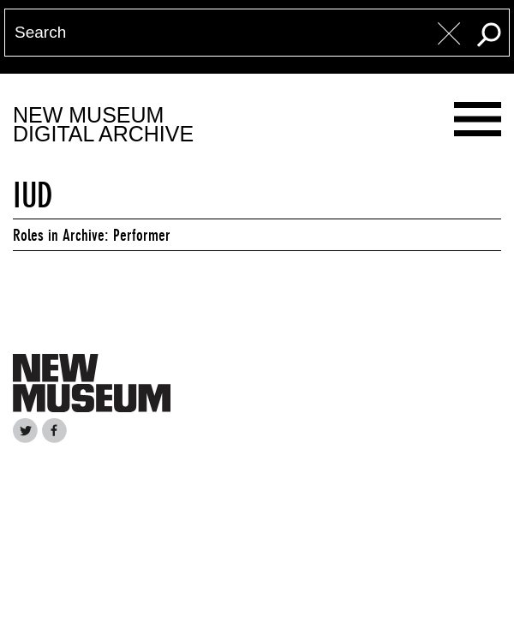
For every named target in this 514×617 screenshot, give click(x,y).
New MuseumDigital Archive (103, 125)
